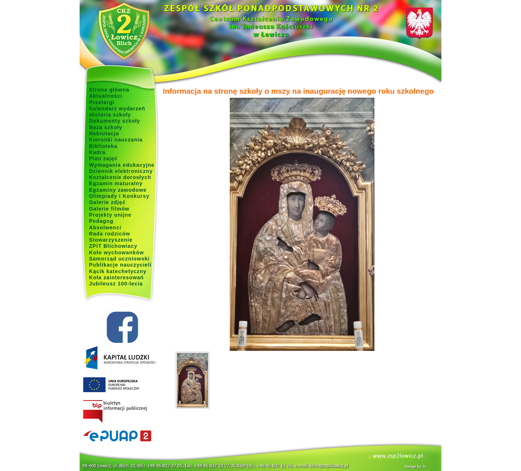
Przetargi (101, 102)
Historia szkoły (110, 115)
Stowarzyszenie (111, 240)
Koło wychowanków (116, 252)
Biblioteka (103, 146)
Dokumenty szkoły (114, 121)
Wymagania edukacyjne (121, 165)
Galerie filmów (109, 209)
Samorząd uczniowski (119, 259)
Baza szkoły (105, 127)
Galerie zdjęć (107, 202)
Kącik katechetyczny (118, 271)
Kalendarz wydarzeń (117, 108)
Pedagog (101, 221)
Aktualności (105, 96)
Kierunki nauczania (116, 140)
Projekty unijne (110, 215)
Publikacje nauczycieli (120, 265)
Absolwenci (105, 227)
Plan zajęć (103, 158)
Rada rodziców (109, 234)
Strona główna (109, 90)
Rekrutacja (104, 133)
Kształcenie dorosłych (120, 177)
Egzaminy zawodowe (118, 190)
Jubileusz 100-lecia (116, 284)
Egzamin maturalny (116, 183)
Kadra (97, 152)
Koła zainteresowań (116, 277)
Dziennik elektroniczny (121, 171)
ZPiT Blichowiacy (113, 246)
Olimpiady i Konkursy (119, 196)
